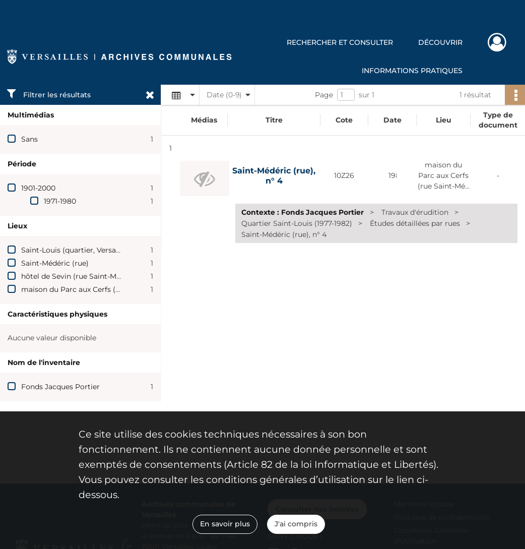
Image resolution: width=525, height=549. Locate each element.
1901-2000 (38, 188)
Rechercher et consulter (340, 42)
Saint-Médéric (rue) (55, 263)
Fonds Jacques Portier (60, 386)
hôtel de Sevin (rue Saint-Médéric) (81, 276)
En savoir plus (225, 523)
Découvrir (440, 42)
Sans (29, 139)
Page (324, 94)
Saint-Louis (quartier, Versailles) (76, 250)
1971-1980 (60, 201)
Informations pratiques (412, 70)
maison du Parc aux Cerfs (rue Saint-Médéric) (100, 289)
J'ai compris (296, 523)
